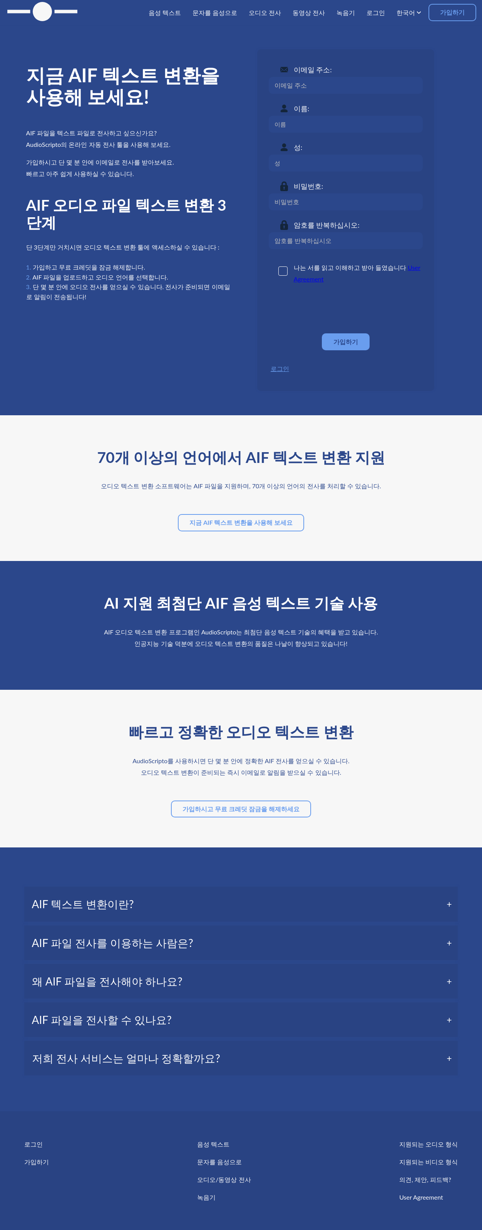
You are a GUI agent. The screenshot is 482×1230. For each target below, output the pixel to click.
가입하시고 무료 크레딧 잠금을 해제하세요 (241, 808)
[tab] (241, 904)
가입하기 (452, 12)
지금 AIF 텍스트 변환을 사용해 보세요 (241, 522)
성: (298, 147)
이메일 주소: (313, 69)
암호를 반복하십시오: (327, 225)
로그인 (280, 368)
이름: (302, 108)
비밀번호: (308, 186)
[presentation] (327, 309)
